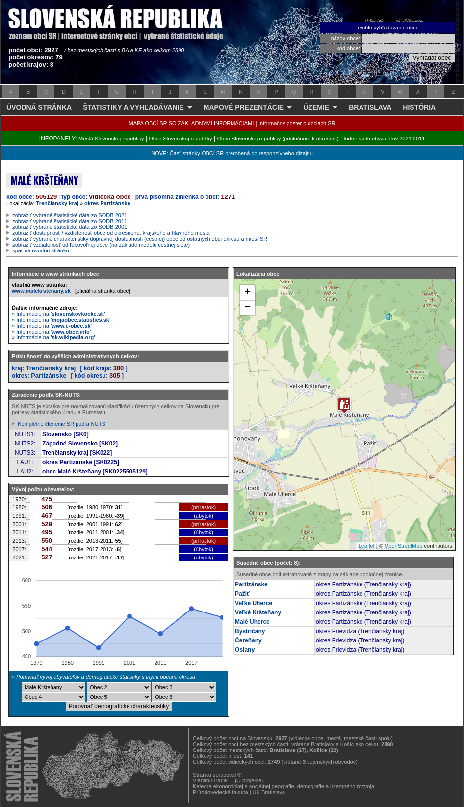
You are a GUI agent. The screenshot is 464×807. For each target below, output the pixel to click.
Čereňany (248, 640)
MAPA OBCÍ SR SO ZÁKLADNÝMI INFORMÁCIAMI (191, 123)
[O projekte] (249, 780)
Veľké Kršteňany (258, 612)
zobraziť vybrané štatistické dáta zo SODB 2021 (69, 215)
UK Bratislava (269, 792)
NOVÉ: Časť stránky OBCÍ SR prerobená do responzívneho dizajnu (231, 153)
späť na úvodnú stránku (40, 250)
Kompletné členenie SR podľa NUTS (61, 424)
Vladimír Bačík (210, 780)
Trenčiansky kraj (57, 203)
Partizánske (48, 375)
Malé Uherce (252, 621)
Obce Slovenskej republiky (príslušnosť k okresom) (278, 138)
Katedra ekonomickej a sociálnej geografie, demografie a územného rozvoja (283, 786)
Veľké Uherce (253, 603)
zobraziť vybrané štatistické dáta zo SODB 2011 (69, 221)
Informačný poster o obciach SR (296, 123)
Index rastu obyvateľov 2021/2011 (384, 138)
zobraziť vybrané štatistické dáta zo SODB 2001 (69, 227)
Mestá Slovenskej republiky (111, 138)
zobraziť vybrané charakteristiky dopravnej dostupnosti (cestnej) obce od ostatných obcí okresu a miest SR (139, 239)
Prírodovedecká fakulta (220, 792)
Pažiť (242, 593)
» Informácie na (58, 314)
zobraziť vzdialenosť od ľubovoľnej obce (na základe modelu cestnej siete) (101, 245)
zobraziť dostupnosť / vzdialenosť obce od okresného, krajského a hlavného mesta (111, 233)
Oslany (245, 649)
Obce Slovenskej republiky (180, 138)
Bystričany (250, 631)
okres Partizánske (107, 203)
